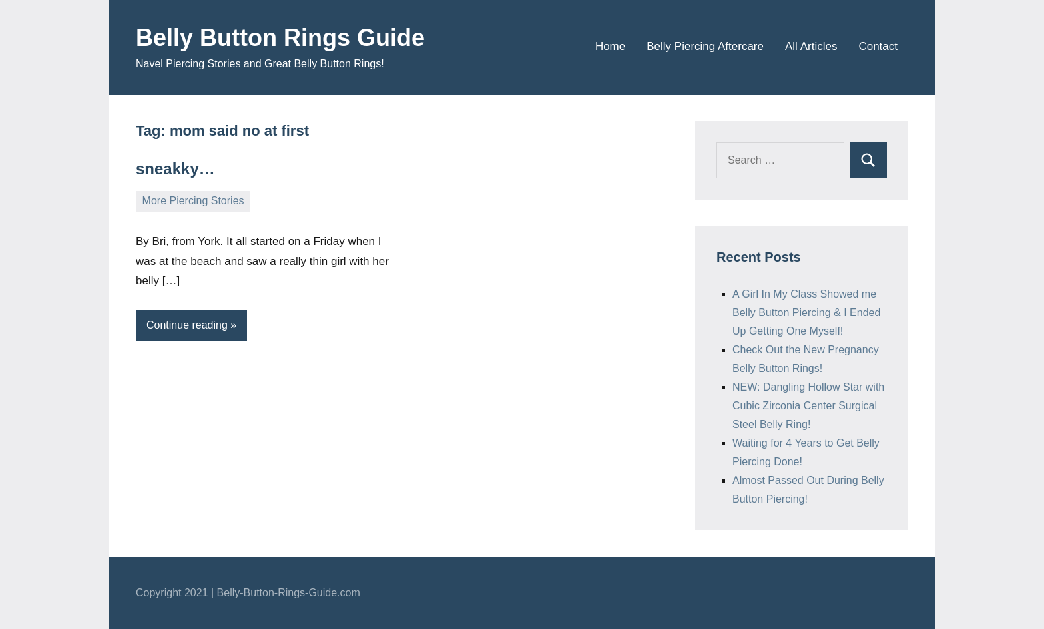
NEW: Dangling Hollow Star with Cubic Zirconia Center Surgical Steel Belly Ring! (808, 405)
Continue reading (187, 325)
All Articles (811, 46)
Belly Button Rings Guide (280, 37)
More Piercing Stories (193, 200)
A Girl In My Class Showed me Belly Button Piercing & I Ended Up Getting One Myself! (806, 312)
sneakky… (175, 169)
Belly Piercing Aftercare (705, 46)
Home (610, 46)
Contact (878, 46)
